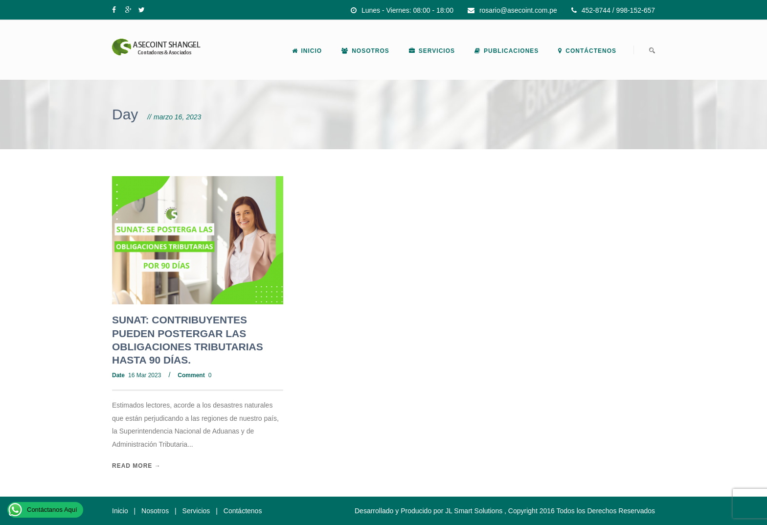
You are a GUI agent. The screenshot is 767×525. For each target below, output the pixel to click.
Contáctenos (587, 50)
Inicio (307, 50)
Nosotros (365, 50)
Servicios (432, 50)
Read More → (136, 465)
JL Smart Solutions (473, 511)
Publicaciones (506, 50)
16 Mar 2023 (144, 375)
